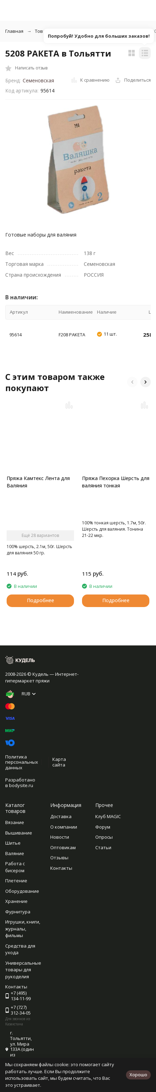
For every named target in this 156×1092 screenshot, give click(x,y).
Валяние (14, 853)
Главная (14, 31)
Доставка (61, 816)
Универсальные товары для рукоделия (23, 970)
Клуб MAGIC (108, 816)
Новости (59, 837)
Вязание (14, 822)
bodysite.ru (21, 785)
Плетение (16, 880)
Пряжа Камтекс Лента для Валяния (38, 482)
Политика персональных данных (21, 762)
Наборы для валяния (115, 31)
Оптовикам (63, 847)
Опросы (104, 837)
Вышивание (18, 833)
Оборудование (22, 891)
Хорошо (138, 1074)
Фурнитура (17, 911)
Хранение (16, 901)
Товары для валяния (57, 31)
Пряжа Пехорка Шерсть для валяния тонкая (115, 482)
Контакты (61, 868)
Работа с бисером (15, 867)
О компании (63, 827)
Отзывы (59, 857)
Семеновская (38, 80)
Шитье (13, 843)
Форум (102, 827)
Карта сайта (59, 762)
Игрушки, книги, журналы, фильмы (22, 928)
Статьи (103, 847)
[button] (132, 382)
